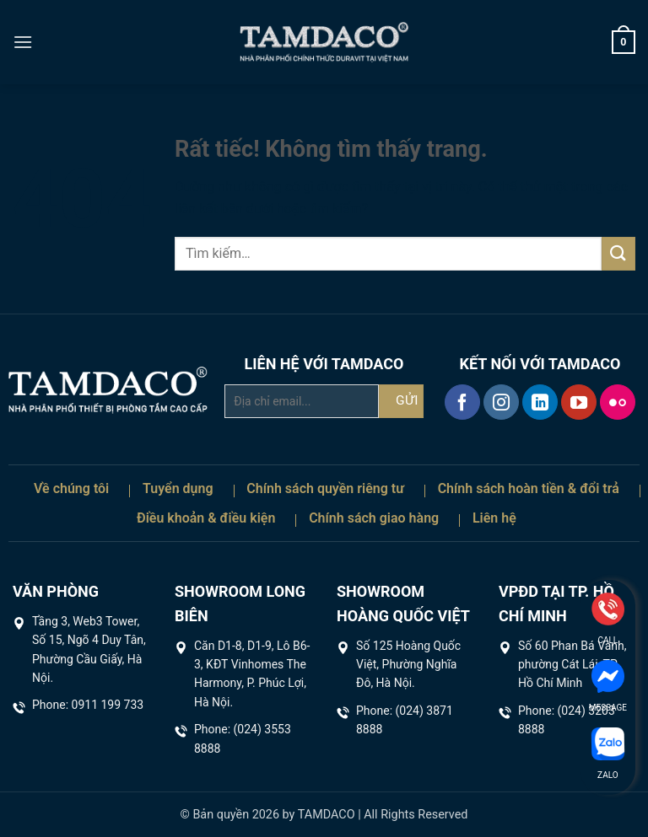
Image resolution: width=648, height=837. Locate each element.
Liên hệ (494, 518)
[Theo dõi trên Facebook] (462, 402)
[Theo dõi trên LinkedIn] (540, 402)
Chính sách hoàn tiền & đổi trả (528, 488)
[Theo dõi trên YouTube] (579, 402)
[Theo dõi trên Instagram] (501, 402)
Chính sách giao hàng (374, 518)
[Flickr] (617, 402)
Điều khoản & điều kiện (206, 518)
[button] (23, 41)
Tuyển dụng (178, 488)
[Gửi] (618, 253)
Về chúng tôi (71, 488)
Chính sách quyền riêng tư (325, 488)
